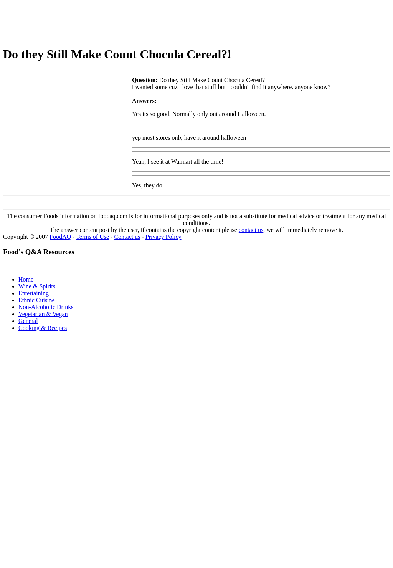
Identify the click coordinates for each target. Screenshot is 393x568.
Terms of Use (92, 236)
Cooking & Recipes (42, 328)
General (28, 321)
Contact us (127, 236)
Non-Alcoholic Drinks (46, 307)
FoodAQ (60, 236)
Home (25, 279)
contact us (251, 230)
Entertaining (33, 293)
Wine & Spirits (36, 286)
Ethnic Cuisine (36, 300)
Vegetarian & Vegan (43, 314)
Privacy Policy (163, 236)
